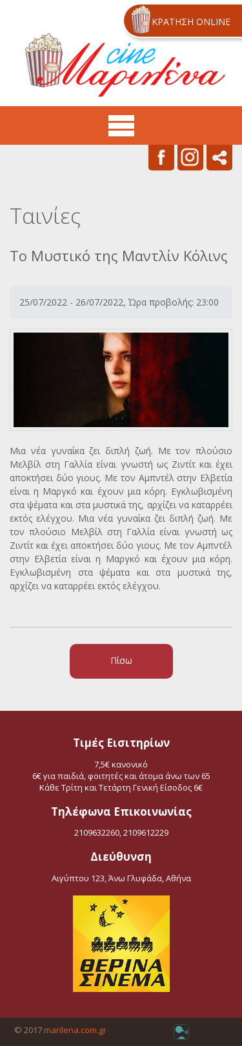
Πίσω (121, 660)
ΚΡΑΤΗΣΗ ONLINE (191, 21)
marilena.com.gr (75, 1030)
